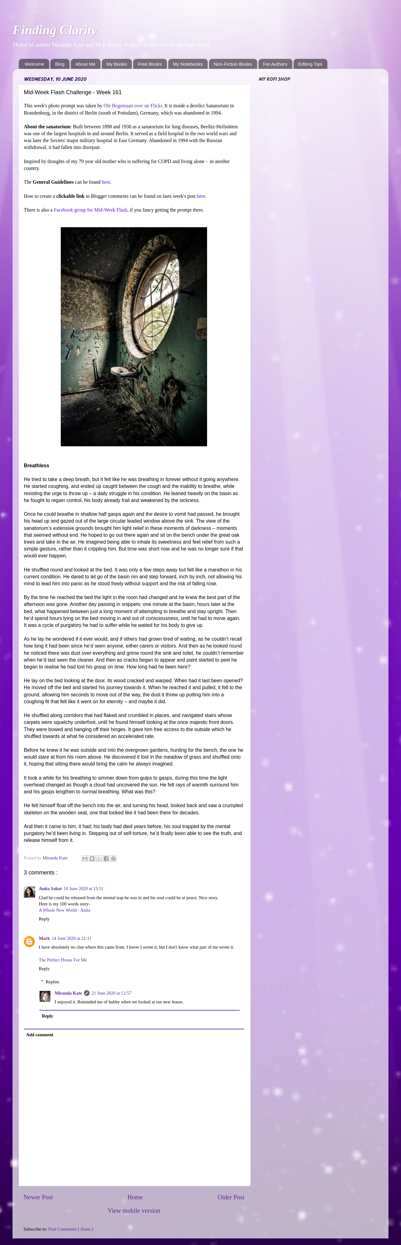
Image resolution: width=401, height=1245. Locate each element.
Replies (52, 981)
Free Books (150, 64)
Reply (44, 918)
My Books (117, 64)
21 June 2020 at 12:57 (111, 993)
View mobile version (134, 1210)
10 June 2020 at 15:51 (83, 888)
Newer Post (38, 1197)
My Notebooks (188, 64)
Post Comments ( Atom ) (70, 1229)
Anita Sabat (50, 888)
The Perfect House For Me (63, 959)
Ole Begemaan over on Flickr (133, 105)
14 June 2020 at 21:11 (71, 938)
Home (135, 1197)
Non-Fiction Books (233, 64)
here (106, 182)
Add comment (39, 1034)
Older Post (230, 1197)
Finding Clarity (55, 30)
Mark (44, 938)
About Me (86, 64)
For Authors (275, 64)
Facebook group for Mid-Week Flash (90, 210)
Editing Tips (310, 64)
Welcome (34, 64)
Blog (60, 64)
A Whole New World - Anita (64, 910)
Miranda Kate (68, 993)
